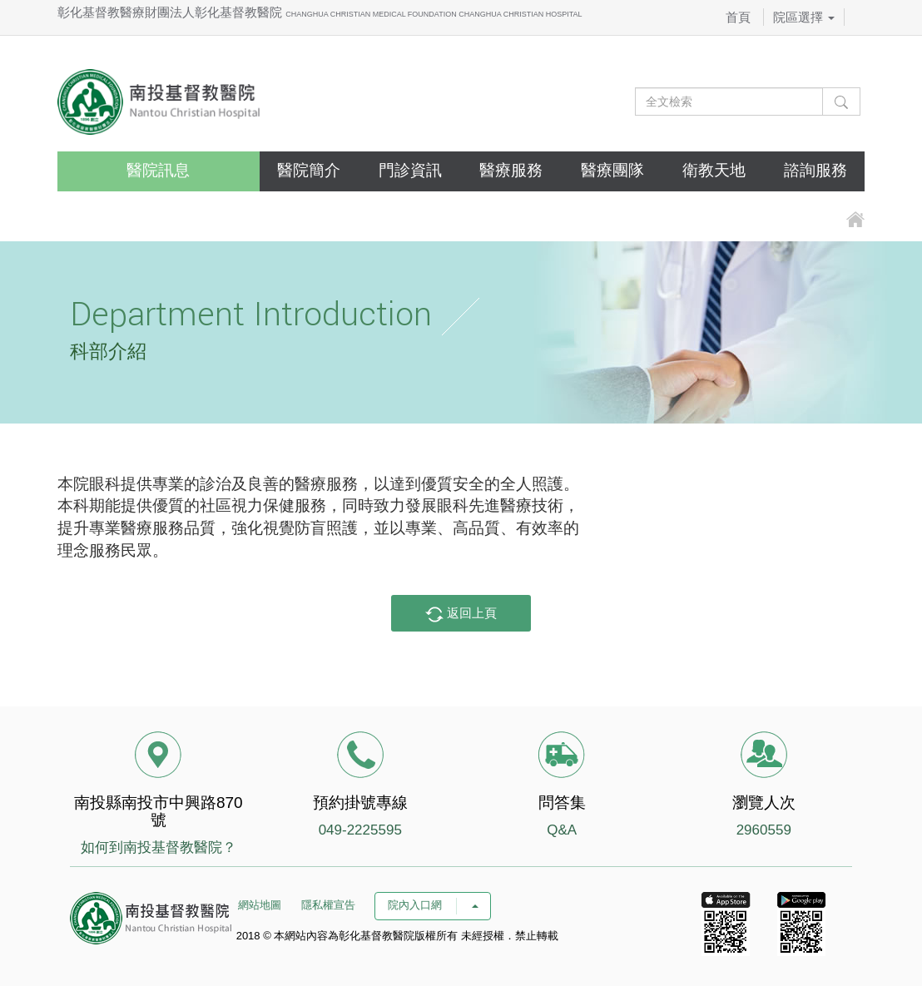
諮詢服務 (815, 170)
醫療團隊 (612, 170)
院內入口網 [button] (433, 905)
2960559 (763, 830)
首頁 (738, 17)
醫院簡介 (308, 170)
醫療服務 (511, 170)
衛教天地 (714, 170)
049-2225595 (360, 830)
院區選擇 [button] (804, 17)
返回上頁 (461, 614)
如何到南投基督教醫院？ (158, 847)
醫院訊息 (158, 170)
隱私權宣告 (328, 905)
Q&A (562, 830)
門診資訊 (410, 170)
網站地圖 (259, 905)
